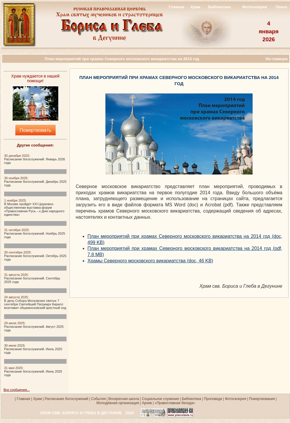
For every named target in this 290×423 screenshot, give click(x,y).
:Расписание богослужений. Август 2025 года (34, 326)
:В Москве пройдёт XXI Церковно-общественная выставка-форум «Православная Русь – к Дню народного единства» (34, 207)
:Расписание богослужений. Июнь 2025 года (33, 371)
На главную (277, 59)
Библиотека (219, 7)
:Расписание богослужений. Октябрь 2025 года (35, 256)
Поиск (281, 7)
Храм (195, 7)
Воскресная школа (124, 399)
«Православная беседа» (174, 403)
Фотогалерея (254, 7)
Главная (176, 7)
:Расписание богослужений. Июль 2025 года (33, 349)
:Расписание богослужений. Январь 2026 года (34, 159)
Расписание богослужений (66, 399)
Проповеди (213, 399)
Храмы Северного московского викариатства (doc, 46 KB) (150, 260)
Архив (147, 403)
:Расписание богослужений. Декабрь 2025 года (35, 181)
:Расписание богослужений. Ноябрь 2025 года (34, 233)
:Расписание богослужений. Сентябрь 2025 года (32, 278)
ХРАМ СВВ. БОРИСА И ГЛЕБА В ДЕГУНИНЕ (81, 413)
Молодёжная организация (118, 403)
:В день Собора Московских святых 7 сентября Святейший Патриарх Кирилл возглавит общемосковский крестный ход (35, 302)
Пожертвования (262, 399)
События (98, 399)
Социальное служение (160, 399)
